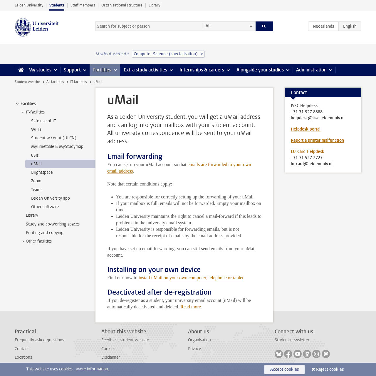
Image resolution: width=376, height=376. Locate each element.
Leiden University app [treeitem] (50, 198)
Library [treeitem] (32, 215)
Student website (27, 81)
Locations (23, 357)
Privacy (194, 349)
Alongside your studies (260, 70)
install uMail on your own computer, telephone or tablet (191, 277)
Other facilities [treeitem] (36, 241)
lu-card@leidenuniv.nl (312, 164)
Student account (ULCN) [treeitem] (53, 138)
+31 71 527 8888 (307, 112)
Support (72, 70)
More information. (92, 369)
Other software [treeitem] (45, 207)
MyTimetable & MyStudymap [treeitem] (57, 146)
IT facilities (78, 81)
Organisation (199, 340)
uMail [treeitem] (36, 164)
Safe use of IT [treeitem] (43, 121)
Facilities (102, 70)
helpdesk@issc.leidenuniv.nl (318, 118)
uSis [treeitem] (34, 155)
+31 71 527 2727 (307, 158)
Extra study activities (145, 70)
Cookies (108, 349)
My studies (39, 70)
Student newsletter (292, 340)
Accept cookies (284, 369)
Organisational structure (121, 5)
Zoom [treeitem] (36, 181)
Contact (22, 349)
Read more (190, 306)
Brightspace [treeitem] (42, 172)
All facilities (55, 81)
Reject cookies (330, 369)
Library (154, 5)
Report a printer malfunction (317, 140)
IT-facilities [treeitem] (32, 112)
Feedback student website (125, 340)
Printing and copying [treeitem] (44, 232)
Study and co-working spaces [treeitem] (53, 224)
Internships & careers (201, 70)
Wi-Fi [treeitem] (36, 129)
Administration (311, 70)
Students (56, 5)
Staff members (82, 5)
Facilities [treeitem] (25, 104)
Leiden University (29, 5)
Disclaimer (110, 357)
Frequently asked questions (39, 340)
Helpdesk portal (305, 129)
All (208, 26)
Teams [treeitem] (36, 190)
